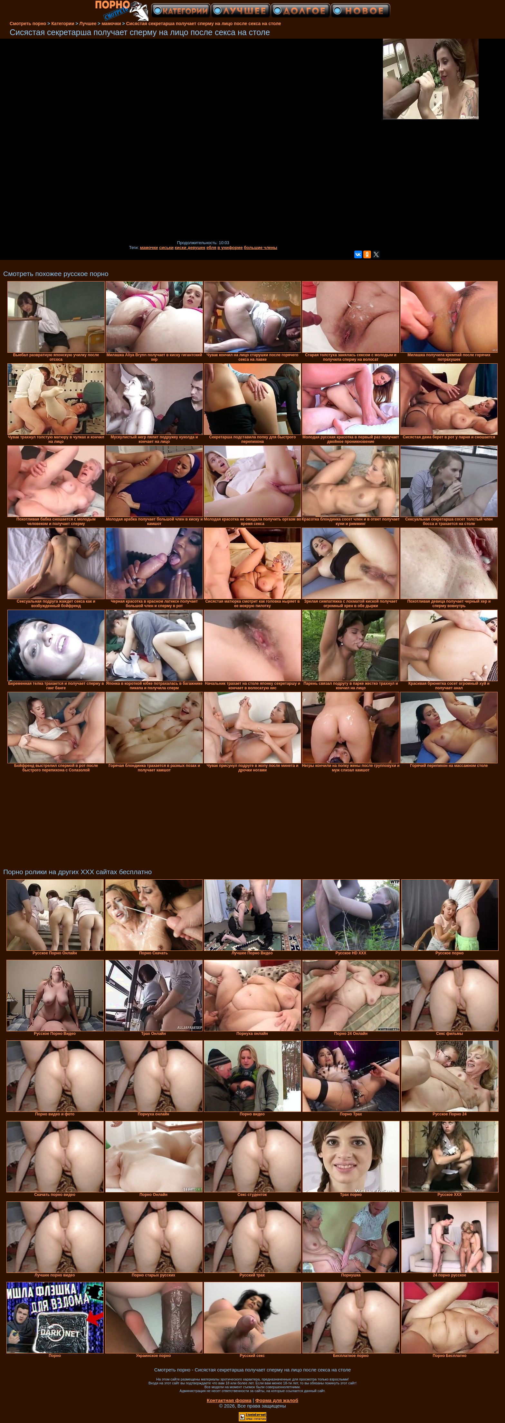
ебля (211, 247)
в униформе (230, 247)
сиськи (166, 247)
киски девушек (190, 247)
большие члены (260, 247)
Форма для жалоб (276, 1400)
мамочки (149, 247)
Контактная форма (229, 1400)
